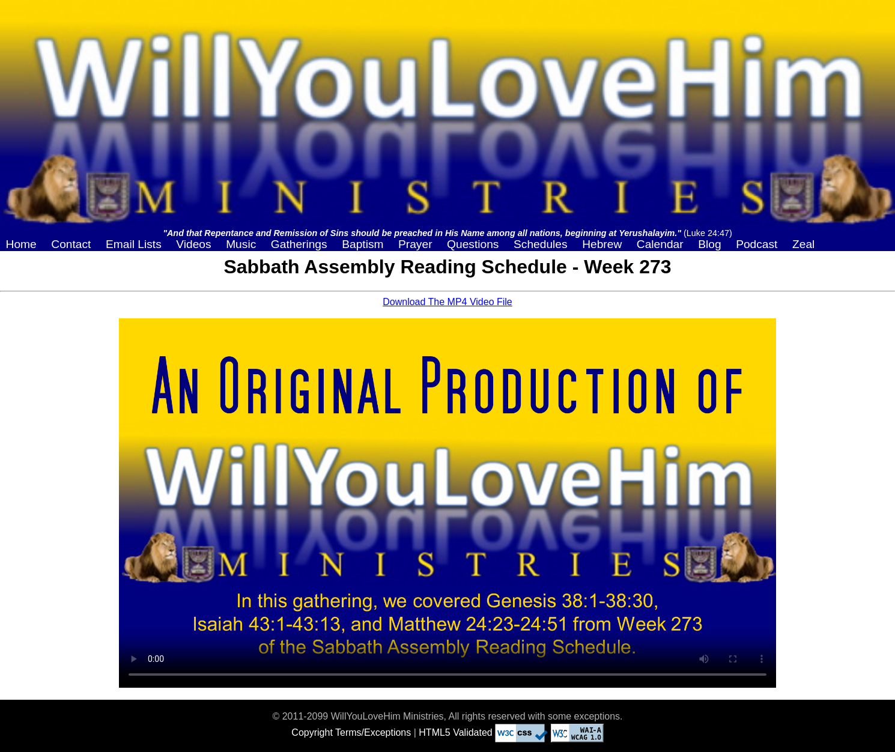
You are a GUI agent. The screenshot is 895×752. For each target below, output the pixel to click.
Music (241, 244)
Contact (71, 244)
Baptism (362, 244)
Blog (709, 244)
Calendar (660, 244)
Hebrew (602, 244)
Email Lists (134, 244)
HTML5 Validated (455, 732)
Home (21, 244)
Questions (473, 244)
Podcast (756, 244)
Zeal (803, 244)
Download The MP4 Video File (447, 302)
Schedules (541, 244)
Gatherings (299, 244)
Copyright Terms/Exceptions (351, 732)
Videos (193, 244)
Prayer (415, 244)
